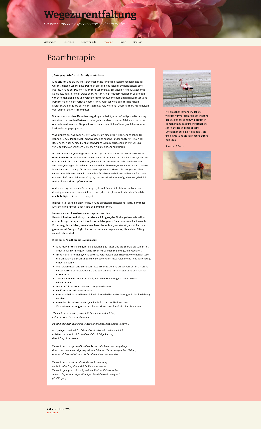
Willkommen (50, 42)
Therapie (108, 42)
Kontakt (137, 42)
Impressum (52, 412)
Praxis (123, 42)
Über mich (68, 42)
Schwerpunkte (88, 42)
